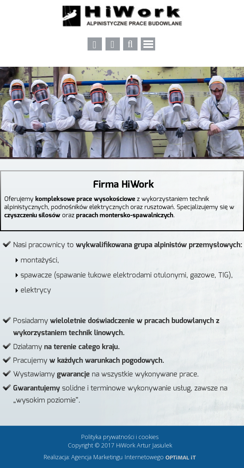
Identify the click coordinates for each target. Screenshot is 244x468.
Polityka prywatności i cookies (120, 437)
